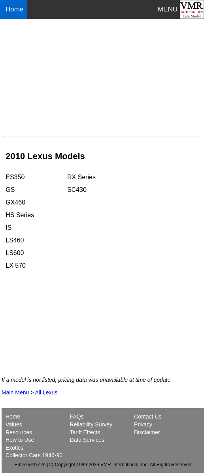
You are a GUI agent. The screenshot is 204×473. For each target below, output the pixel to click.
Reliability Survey (91, 424)
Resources (19, 432)
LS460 (15, 240)
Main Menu (15, 392)
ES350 (15, 177)
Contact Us (147, 416)
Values (14, 424)
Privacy (143, 424)
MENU (168, 9)
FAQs (77, 416)
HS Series (20, 215)
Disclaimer (147, 432)
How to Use (20, 440)
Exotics (14, 448)
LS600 (15, 253)
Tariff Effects (85, 432)
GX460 (15, 202)
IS (8, 227)
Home (15, 9)
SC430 (77, 189)
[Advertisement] (102, 77)
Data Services (87, 440)
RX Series (81, 177)
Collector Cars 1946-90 (34, 455)
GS (10, 189)
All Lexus (46, 392)
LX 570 (16, 265)
